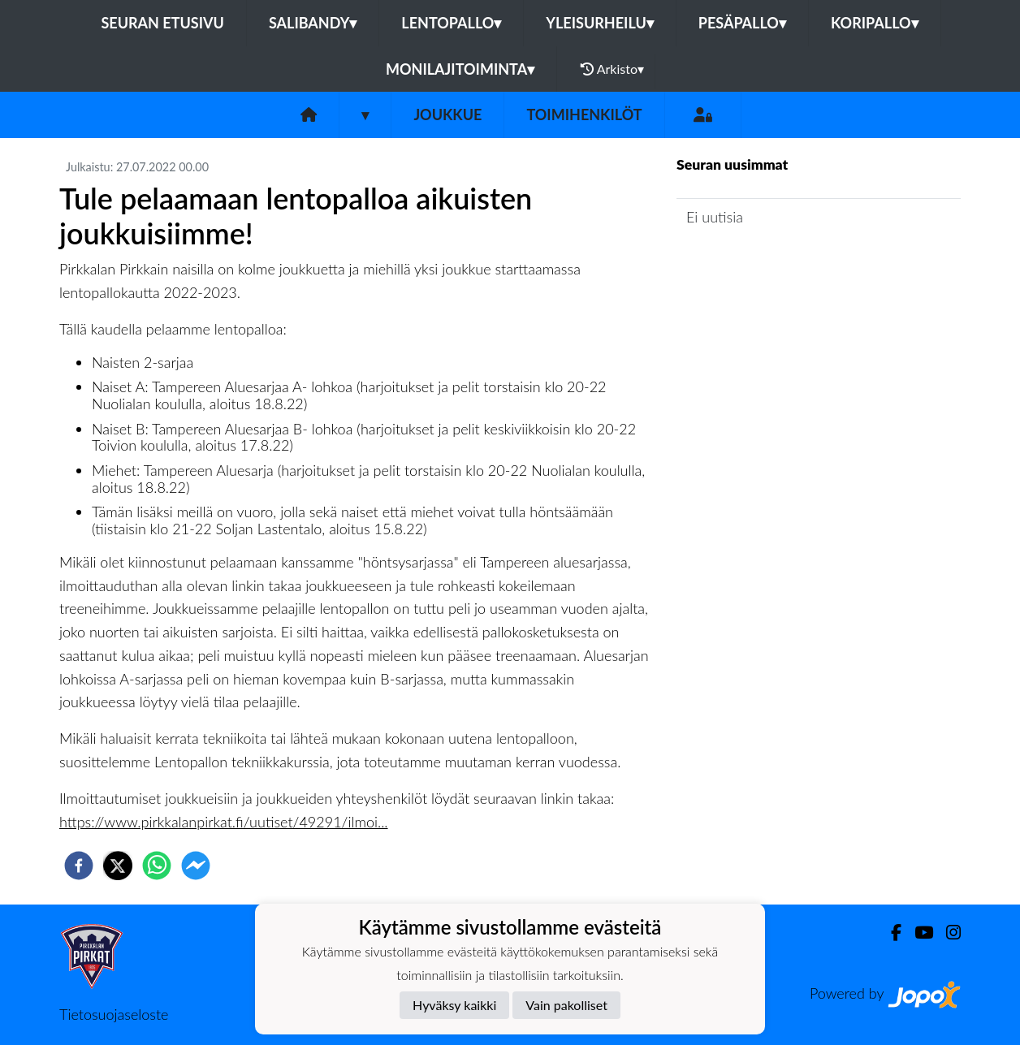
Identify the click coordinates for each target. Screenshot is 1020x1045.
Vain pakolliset (566, 1005)
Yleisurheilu (599, 23)
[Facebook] (889, 932)
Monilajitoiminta (460, 69)
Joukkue (447, 114)
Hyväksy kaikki (454, 1005)
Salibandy (313, 23)
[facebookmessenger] (195, 865)
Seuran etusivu (162, 23)
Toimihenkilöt (584, 114)
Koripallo (874, 23)
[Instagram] (947, 932)
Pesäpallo (742, 23)
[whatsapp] (156, 865)
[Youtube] (917, 932)
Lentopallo (451, 23)
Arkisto (612, 69)
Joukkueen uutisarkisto (759, 262)
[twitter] (117, 865)
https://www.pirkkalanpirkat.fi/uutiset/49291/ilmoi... (223, 822)
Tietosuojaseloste (113, 1014)
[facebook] (78, 865)
